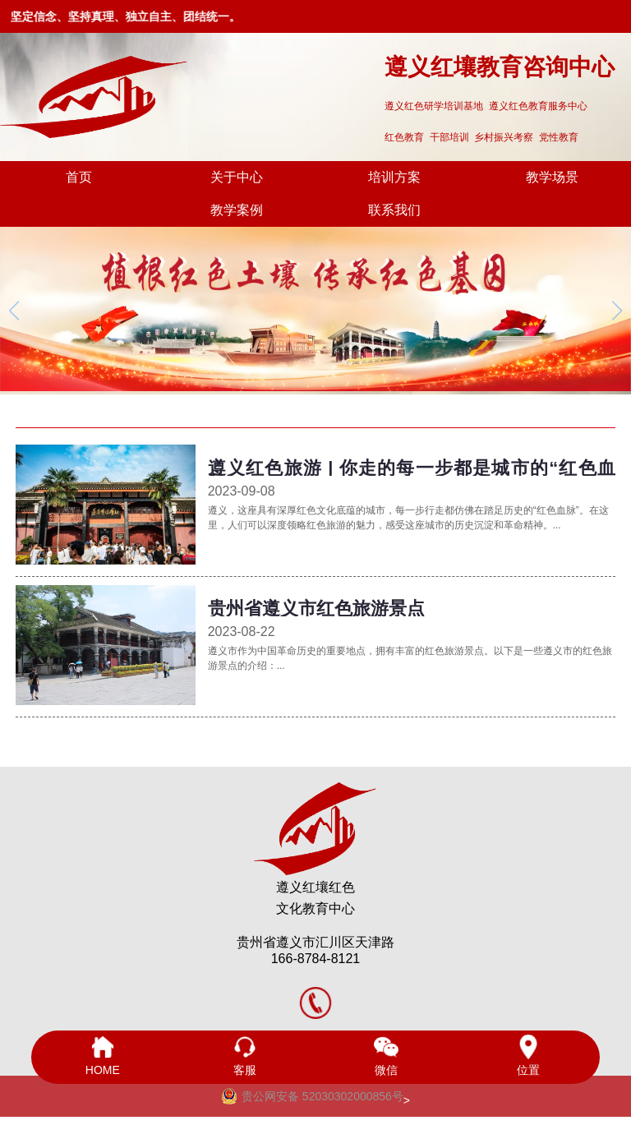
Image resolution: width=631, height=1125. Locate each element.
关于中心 (236, 177)
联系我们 (394, 210)
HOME (102, 1056)
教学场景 (552, 177)
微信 (387, 1056)
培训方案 (394, 177)
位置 (529, 1056)
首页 (79, 177)
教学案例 (236, 210)
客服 (244, 1056)
